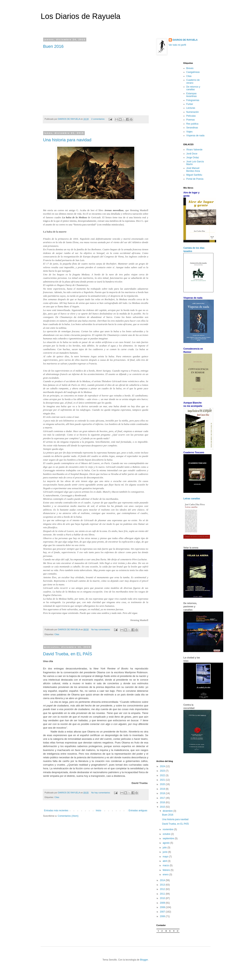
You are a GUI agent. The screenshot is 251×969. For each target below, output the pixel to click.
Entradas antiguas (138, 810)
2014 (163, 880)
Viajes (189, 131)
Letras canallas (191, 498)
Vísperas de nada (195, 135)
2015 (163, 807)
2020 (163, 784)
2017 (163, 798)
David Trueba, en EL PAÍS (67, 653)
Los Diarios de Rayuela (81, 16)
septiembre (169, 838)
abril (165, 861)
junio (165, 852)
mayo (166, 856)
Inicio (98, 810)
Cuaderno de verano (193, 81)
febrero (166, 870)
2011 (163, 893)
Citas (57, 634)
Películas (191, 116)
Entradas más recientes (56, 810)
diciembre (168, 811)
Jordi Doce (191, 153)
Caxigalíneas (193, 72)
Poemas (190, 119)
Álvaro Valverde (194, 149)
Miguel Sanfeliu (194, 175)
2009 (163, 903)
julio (165, 847)
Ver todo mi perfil (177, 45)
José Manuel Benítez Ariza (193, 169)
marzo (166, 865)
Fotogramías (192, 100)
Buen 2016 (53, 46)
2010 (163, 898)
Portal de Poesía (194, 179)
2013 (163, 884)
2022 (163, 775)
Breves (189, 68)
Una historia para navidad (67, 139)
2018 (163, 793)
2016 (163, 802)
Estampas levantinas (191, 95)
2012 (163, 889)
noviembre (168, 829)
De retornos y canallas (193, 88)
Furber (189, 104)
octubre (167, 834)
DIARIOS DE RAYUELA (185, 40)
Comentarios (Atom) (68, 816)
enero (166, 874)
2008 (163, 907)
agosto (166, 843)
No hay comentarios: (101, 629)
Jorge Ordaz (192, 157)
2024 (163, 766)
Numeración (192, 112)
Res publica (192, 123)
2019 (163, 789)
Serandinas (192, 127)
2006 (163, 916)
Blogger (144, 959)
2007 (163, 911)
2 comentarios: (98, 119)
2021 (163, 780)
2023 (163, 770)
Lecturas (190, 108)
